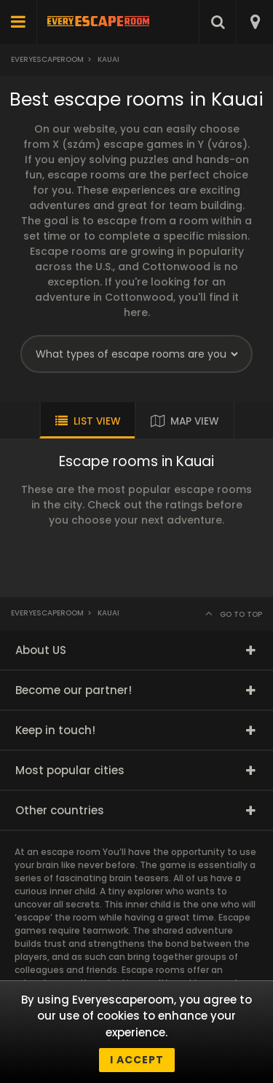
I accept (137, 1059)
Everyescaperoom (47, 59)
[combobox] (254, 22)
